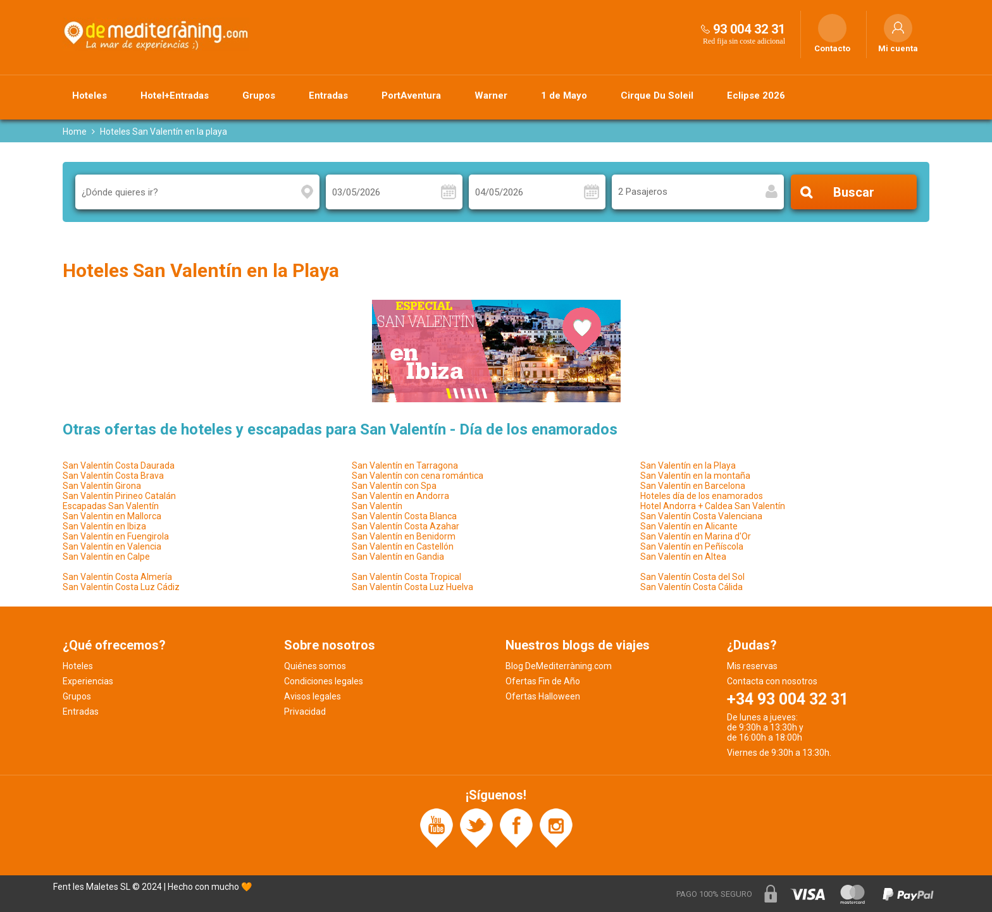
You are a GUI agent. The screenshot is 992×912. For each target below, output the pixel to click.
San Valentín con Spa (394, 486)
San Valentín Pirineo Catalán (119, 496)
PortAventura (411, 95)
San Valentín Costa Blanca (404, 516)
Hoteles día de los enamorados (701, 496)
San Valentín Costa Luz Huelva (412, 587)
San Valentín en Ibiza (104, 526)
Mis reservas (752, 666)
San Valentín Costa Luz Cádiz (121, 587)
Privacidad (305, 711)
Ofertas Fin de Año (542, 681)
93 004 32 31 (749, 29)
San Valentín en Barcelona (692, 486)
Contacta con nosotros (772, 681)
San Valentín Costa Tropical (406, 577)
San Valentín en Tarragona (405, 465)
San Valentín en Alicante (689, 526)
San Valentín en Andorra (400, 496)
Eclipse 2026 (756, 95)
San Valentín (377, 506)
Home (75, 131)
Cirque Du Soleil (657, 95)
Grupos (258, 95)
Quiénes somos (315, 666)
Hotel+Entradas (174, 95)
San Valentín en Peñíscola (691, 546)
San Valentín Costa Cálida (691, 587)
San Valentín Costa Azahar (405, 526)
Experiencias (88, 681)
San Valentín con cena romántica (417, 476)
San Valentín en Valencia (112, 546)
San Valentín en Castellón (403, 546)
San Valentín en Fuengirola (116, 536)
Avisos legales (312, 696)
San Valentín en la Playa (688, 465)
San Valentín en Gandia (398, 557)
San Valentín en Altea (683, 557)
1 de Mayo (564, 95)
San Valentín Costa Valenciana (701, 516)
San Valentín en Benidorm (404, 536)
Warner (490, 95)
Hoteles (89, 95)
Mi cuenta (898, 48)
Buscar (853, 192)
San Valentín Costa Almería (117, 577)
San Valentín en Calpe (106, 557)
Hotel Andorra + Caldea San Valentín (712, 506)
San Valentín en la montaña (695, 476)
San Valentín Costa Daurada (119, 465)
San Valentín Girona (102, 486)
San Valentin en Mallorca (112, 516)
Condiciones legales (323, 681)
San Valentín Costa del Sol (692, 577)
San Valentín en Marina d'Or (695, 536)
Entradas (328, 95)
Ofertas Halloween (542, 696)
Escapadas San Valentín (111, 506)
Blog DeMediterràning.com (558, 666)
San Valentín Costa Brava (113, 476)
